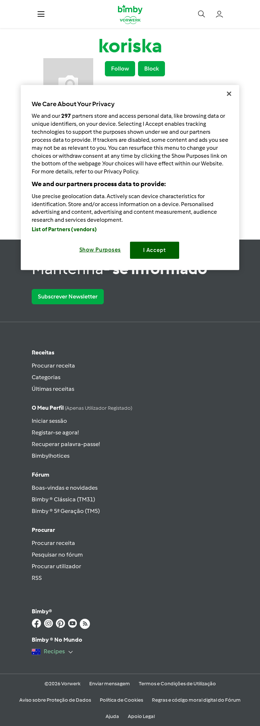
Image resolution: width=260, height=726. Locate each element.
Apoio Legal (141, 716)
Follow (120, 68)
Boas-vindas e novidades (65, 487)
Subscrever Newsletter (68, 296)
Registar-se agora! (55, 432)
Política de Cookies (121, 700)
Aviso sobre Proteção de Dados (55, 700)
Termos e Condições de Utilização (177, 684)
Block (151, 68)
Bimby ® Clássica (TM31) (63, 499)
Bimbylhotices (51, 455)
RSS (37, 577)
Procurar (43, 529)
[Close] (229, 93)
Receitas (43, 352)
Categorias (46, 377)
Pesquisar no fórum (57, 554)
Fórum (40, 474)
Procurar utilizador (56, 566)
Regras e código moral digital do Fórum (196, 700)
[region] (130, 177)
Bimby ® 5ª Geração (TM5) (66, 511)
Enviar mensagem (109, 684)
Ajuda (112, 716)
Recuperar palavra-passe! (66, 444)
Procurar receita (53, 365)
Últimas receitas (53, 388)
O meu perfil (82, 407)
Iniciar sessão (49, 420)
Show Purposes (100, 249)
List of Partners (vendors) (64, 229)
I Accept (154, 250)
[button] (41, 14)
